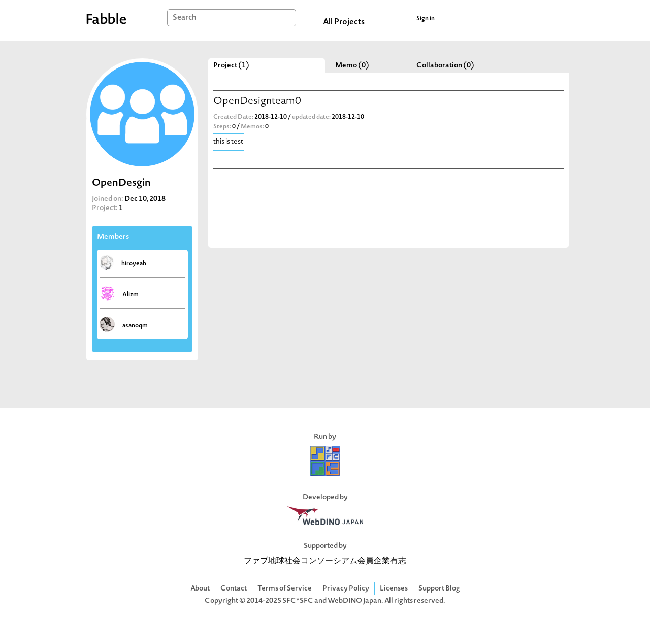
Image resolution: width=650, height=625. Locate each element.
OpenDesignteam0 (257, 101)
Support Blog (439, 589)
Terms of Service (284, 589)
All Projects (344, 22)
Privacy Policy (345, 589)
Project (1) (231, 66)
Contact (233, 589)
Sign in (425, 19)
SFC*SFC (297, 601)
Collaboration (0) (445, 66)
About (200, 589)
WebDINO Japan (354, 601)
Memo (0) (352, 66)
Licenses (394, 589)
